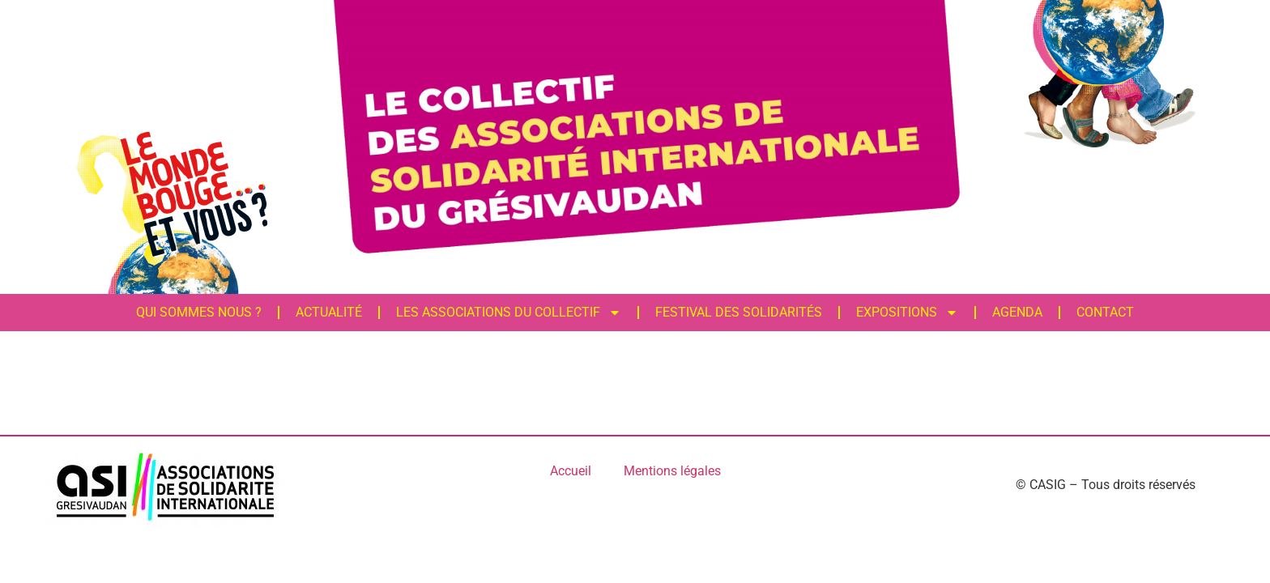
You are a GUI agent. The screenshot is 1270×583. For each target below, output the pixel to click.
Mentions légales (672, 471)
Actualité (327, 312)
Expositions (905, 312)
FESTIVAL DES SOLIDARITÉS (737, 312)
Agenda (1016, 312)
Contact (1103, 312)
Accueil (570, 471)
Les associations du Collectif (507, 312)
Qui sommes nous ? (197, 312)
